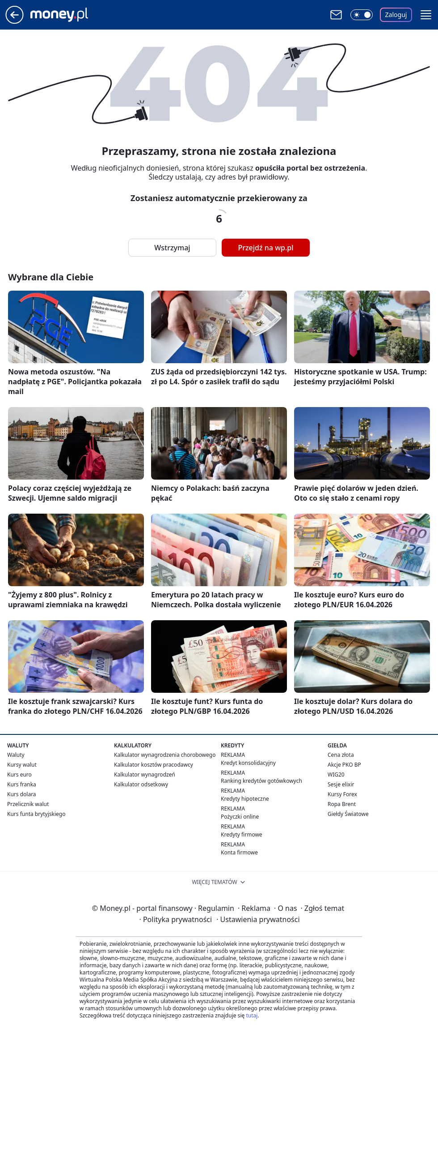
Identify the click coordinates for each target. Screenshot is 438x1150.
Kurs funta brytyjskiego (36, 814)
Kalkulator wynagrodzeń (144, 774)
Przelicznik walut (28, 804)
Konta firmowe (239, 852)
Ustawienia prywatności (257, 919)
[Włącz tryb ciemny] (361, 14)
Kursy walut (22, 764)
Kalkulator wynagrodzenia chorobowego (164, 755)
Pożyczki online (240, 816)
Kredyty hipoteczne (245, 798)
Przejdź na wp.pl (265, 248)
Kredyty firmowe (241, 834)
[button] (426, 15)
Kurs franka (21, 784)
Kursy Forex (342, 794)
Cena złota (341, 755)
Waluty (16, 755)
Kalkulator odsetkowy (141, 784)
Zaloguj (396, 14)
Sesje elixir (341, 784)
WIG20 (336, 774)
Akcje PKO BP (344, 764)
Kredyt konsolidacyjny (248, 763)
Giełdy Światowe (348, 814)
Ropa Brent (342, 804)
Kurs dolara (21, 794)
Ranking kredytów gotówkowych (261, 781)
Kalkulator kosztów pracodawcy (153, 764)
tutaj (251, 1015)
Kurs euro (19, 774)
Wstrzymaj (172, 248)
